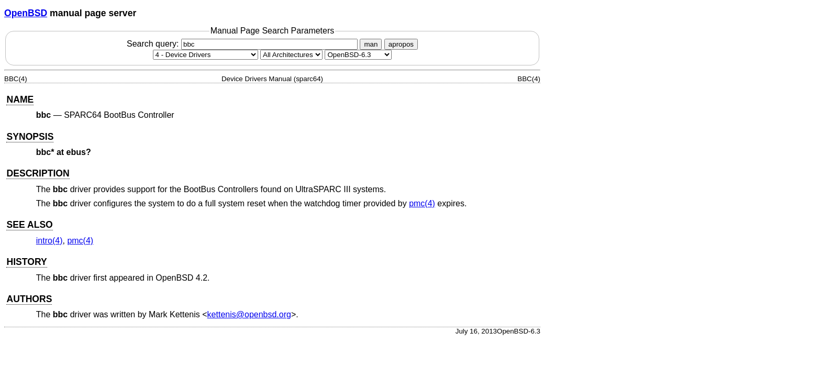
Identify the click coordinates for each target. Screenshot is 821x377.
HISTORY (26, 262)
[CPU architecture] (291, 55)
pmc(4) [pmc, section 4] (422, 203)
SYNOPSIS (29, 136)
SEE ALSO (29, 224)
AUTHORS (29, 299)
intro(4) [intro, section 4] (49, 240)
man (371, 44)
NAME (20, 99)
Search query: (243, 43)
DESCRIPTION (37, 173)
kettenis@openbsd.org (249, 314)
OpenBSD (25, 13)
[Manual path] (358, 55)
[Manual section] (205, 55)
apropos (401, 44)
